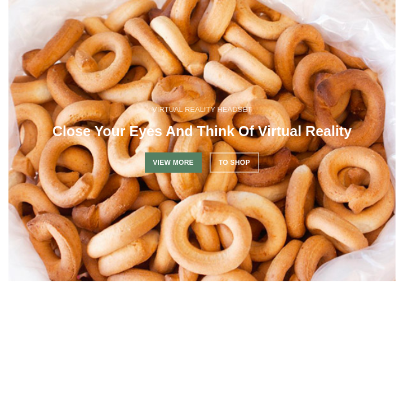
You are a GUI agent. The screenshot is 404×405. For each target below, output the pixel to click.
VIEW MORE (173, 162)
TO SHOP (234, 162)
